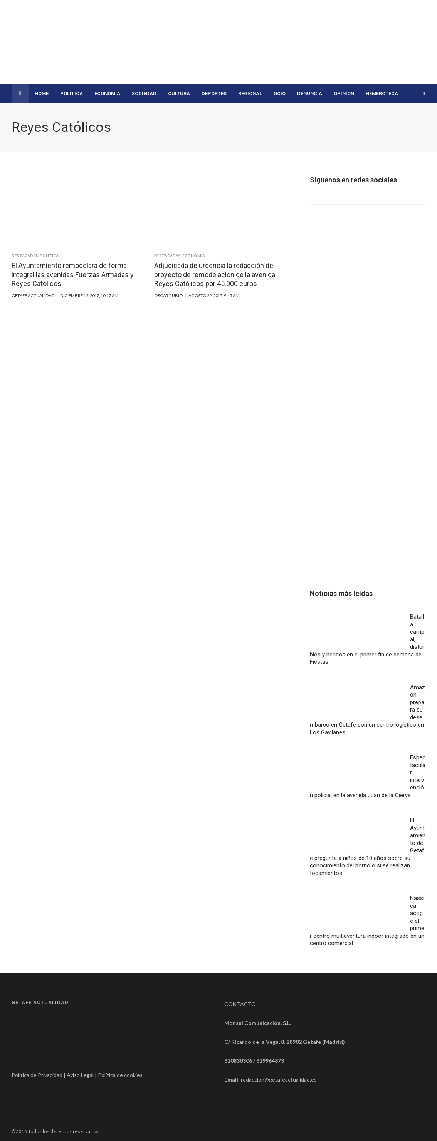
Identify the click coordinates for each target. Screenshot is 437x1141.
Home (42, 93)
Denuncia (309, 93)
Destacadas (25, 255)
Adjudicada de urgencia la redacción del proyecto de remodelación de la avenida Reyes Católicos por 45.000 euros (214, 274)
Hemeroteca (382, 93)
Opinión (344, 93)
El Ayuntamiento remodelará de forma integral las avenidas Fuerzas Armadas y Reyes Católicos (73, 274)
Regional (250, 93)
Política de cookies (120, 1075)
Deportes (214, 93)
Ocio (280, 93)
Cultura (179, 93)
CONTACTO (240, 1004)
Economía (107, 93)
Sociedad (144, 93)
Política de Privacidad (37, 1075)
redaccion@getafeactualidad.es (279, 1079)
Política (71, 93)
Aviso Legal (80, 1075)
